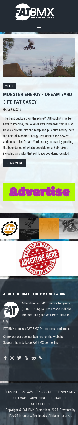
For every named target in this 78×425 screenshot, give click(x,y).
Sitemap (19, 398)
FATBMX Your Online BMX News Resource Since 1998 (39, 11)
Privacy (28, 392)
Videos (9, 86)
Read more (14, 163)
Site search (40, 404)
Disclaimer (66, 392)
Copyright (46, 392)
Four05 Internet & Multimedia (28, 416)
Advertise (38, 398)
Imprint (11, 392)
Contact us (58, 398)
